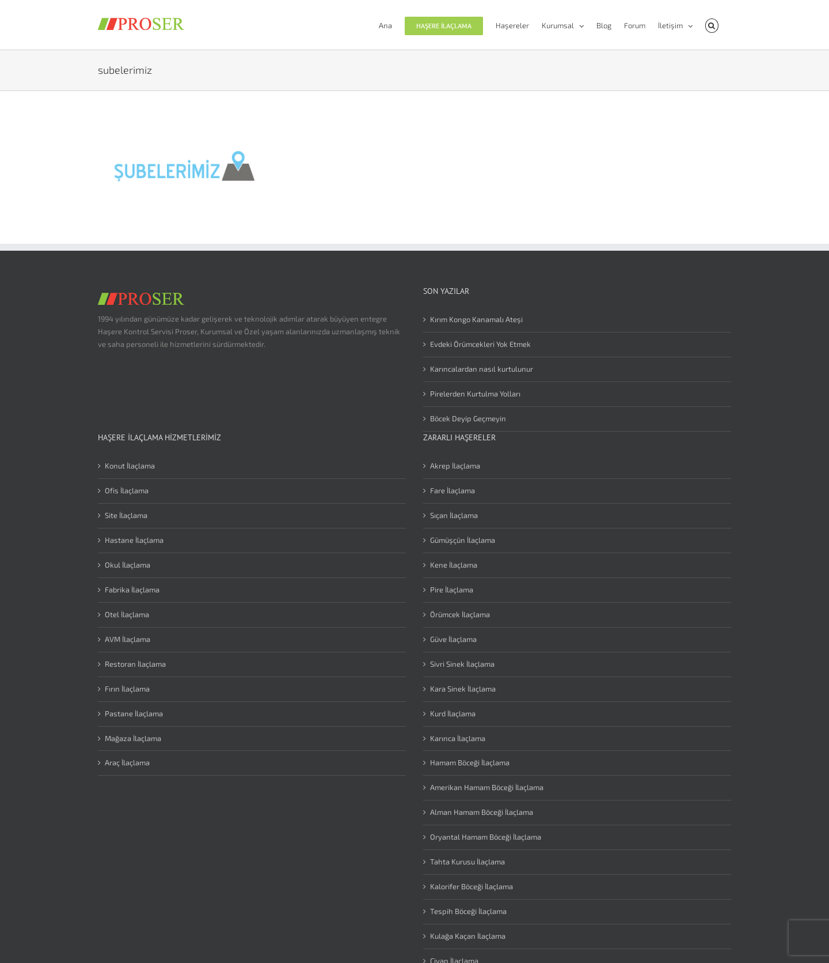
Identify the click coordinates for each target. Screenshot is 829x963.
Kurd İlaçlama (453, 713)
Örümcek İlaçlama (460, 614)
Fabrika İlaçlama (132, 589)
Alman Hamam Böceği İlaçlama (481, 812)
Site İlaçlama (126, 515)
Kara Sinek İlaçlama (463, 688)
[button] (711, 25)
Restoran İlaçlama (135, 664)
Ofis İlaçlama (127, 490)
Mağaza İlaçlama (133, 738)
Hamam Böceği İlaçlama (469, 762)
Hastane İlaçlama (134, 540)
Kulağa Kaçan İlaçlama (467, 936)
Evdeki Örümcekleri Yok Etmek (480, 344)
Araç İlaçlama (127, 762)
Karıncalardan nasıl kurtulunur (481, 368)
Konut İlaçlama (130, 465)
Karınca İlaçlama (457, 738)
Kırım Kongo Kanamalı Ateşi (476, 319)
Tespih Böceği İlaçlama (468, 911)
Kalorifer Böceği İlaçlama (471, 886)
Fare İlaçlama (452, 490)
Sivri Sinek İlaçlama (462, 664)
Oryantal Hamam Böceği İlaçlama (485, 836)
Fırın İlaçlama (127, 688)
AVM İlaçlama (127, 639)
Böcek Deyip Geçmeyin (468, 418)
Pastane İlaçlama (134, 713)
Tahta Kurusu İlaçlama (467, 861)
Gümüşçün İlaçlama (462, 540)
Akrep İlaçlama (455, 465)
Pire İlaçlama (451, 589)
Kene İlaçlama (453, 564)
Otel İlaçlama (127, 614)
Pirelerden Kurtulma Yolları (475, 393)
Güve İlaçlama (453, 639)
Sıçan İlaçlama (454, 515)
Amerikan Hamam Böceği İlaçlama (486, 787)
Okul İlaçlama (127, 564)
